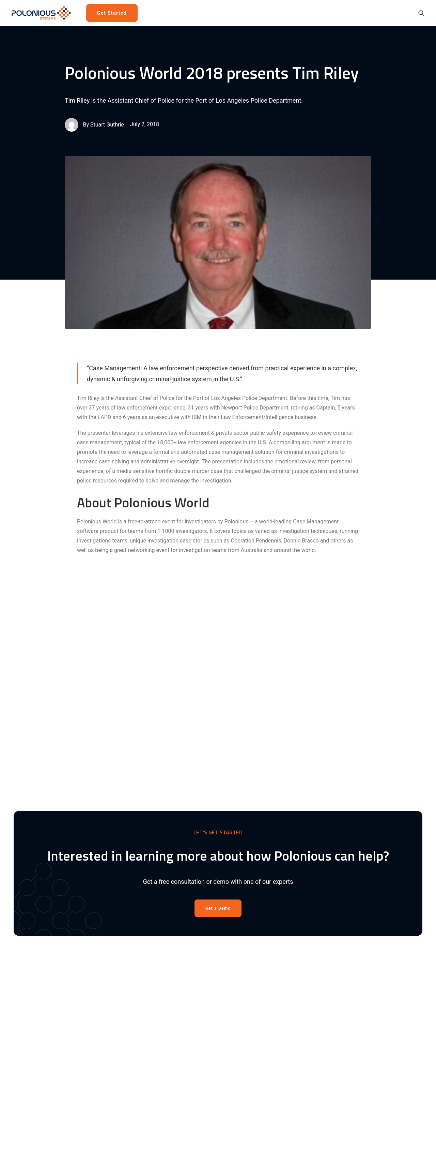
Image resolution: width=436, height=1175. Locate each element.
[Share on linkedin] (218, 841)
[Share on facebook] (182, 841)
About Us (310, 971)
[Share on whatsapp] (227, 841)
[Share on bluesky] (236, 841)
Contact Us (312, 1010)
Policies (308, 1019)
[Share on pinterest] (209, 841)
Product (239, 971)
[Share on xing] (244, 841)
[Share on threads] (200, 841)
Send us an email (388, 1032)
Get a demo (244, 990)
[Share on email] (253, 841)
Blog (304, 981)
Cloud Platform (248, 1000)
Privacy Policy (316, 1029)
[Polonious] (43, 13)
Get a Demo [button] (218, 689)
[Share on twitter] (191, 841)
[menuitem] (113, 13)
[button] (421, 13)
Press (306, 1000)
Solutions (241, 981)
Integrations (244, 1029)
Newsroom (312, 990)
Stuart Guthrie (107, 124)
